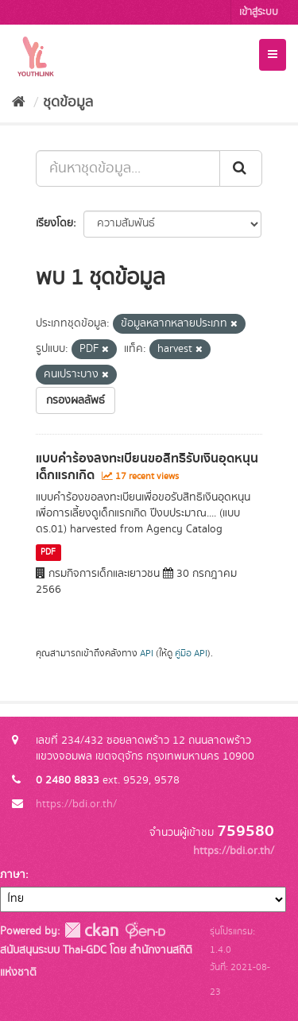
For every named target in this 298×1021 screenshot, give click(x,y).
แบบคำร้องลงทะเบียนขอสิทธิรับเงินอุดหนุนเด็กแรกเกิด (147, 466)
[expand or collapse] (272, 55)
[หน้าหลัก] (18, 102)
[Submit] (240, 168)
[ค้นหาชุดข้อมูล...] (128, 168)
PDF (48, 552)
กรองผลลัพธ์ (75, 400)
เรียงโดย (54, 223)
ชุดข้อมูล (68, 102)
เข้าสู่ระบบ (258, 12)
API (146, 653)
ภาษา (12, 875)
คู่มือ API (191, 653)
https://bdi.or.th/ (76, 804)
